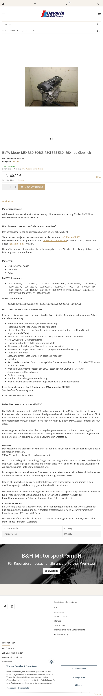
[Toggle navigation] (3, 13)
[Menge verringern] (5, 187)
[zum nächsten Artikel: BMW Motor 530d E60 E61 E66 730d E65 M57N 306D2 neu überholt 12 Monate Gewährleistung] (97, 31)
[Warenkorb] (99, 13)
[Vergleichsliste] (67, 4)
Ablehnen (79, 685)
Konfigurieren (78, 677)
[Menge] (10, 187)
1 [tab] (50, 139)
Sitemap (57, 621)
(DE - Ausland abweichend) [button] (32, 169)
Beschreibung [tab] (8, 201)
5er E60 (15, 161)
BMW (98, 177)
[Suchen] (49, 24)
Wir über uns (8, 648)
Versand (21, 180)
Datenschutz (59, 625)
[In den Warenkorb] (31, 187)
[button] (35, 3)
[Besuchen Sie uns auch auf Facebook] (5, 606)
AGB (55, 607)
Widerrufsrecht (60, 616)
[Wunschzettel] (98, 4)
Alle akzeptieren (79, 669)
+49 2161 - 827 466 (71, 237)
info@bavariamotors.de (55, 240)
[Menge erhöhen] (15, 187)
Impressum (59, 612)
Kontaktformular (17, 243)
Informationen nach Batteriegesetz (69, 629)
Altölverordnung (61, 634)
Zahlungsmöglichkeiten (12, 653)
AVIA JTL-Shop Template (96, 692)
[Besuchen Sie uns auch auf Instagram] (11, 606)
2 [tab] (52, 139)
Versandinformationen (12, 657)
